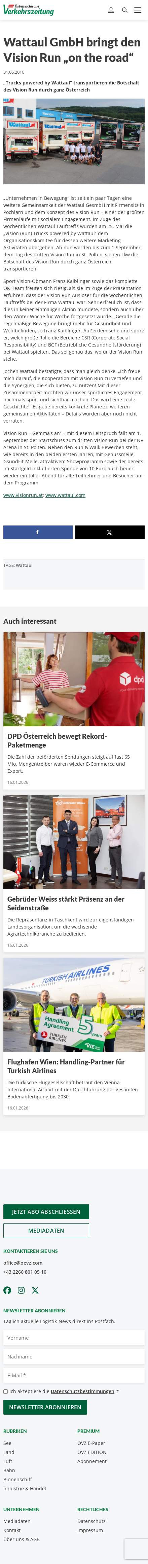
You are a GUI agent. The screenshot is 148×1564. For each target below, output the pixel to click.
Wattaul (24, 565)
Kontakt (12, 1530)
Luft (7, 1461)
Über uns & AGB (21, 1539)
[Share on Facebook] (38, 532)
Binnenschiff (17, 1479)
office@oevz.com (22, 1263)
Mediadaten (46, 1230)
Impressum (90, 1530)
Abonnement (92, 1461)
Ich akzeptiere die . (64, 1391)
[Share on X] (110, 532)
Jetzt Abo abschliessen (46, 1211)
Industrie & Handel (24, 1488)
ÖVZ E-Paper (91, 1443)
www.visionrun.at (23, 495)
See (7, 1443)
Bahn (9, 1470)
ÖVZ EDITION (92, 1452)
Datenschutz (91, 1521)
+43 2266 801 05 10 (24, 1272)
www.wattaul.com (65, 495)
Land (8, 1452)
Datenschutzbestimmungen (82, 1391)
